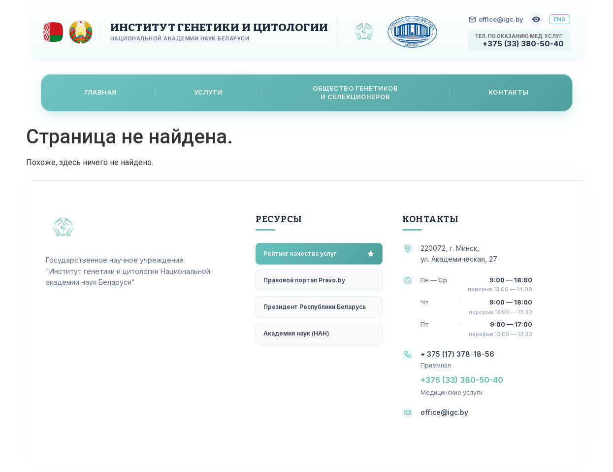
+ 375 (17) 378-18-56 (457, 354)
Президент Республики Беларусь (314, 306)
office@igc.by (496, 19)
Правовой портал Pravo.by (304, 280)
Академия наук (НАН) (296, 333)
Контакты (508, 92)
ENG (559, 19)
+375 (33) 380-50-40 (523, 43)
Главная (100, 92)
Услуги (208, 92)
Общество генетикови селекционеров (355, 92)
